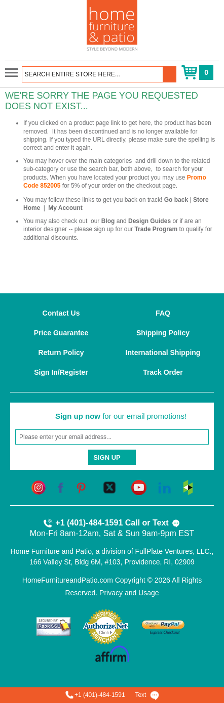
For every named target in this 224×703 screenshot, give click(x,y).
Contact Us (61, 313)
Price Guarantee (61, 333)
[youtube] (138, 487)
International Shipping (163, 352)
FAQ (163, 313)
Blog (108, 221)
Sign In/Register (61, 372)
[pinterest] (81, 487)
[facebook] (60, 487)
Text (167, 523)
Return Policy (61, 352)
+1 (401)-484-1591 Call (91, 523)
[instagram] (38, 487)
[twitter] (109, 487)
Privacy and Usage (129, 593)
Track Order (163, 372)
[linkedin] (164, 487)
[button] (169, 74)
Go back (176, 199)
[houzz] (188, 487)
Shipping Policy (163, 333)
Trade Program (155, 229)
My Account (65, 207)
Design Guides (149, 221)
